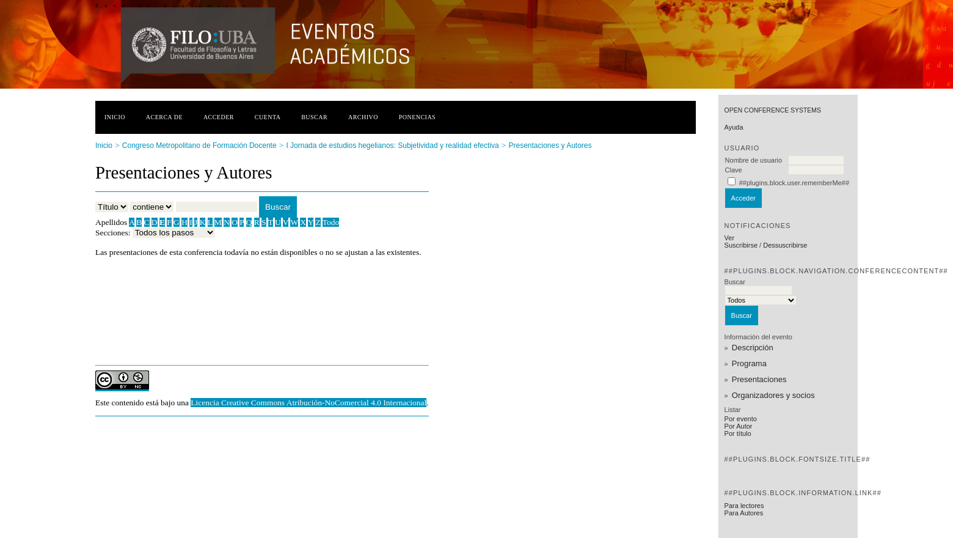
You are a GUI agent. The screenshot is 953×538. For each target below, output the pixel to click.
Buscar (314, 117)
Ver (730, 237)
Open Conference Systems (773, 110)
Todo (331, 222)
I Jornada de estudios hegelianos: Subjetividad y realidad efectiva (392, 145)
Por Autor (739, 426)
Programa (749, 363)
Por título (738, 433)
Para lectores (744, 505)
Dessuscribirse (785, 245)
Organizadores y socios (773, 395)
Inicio (114, 117)
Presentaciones (759, 379)
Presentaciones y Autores (549, 145)
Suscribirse (741, 245)
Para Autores (744, 513)
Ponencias (417, 117)
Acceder (218, 117)
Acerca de (164, 117)
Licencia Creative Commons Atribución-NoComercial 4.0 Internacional (308, 402)
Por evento (741, 418)
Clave (733, 170)
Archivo (363, 117)
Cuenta (268, 117)
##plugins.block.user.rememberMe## (794, 182)
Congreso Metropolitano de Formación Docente (199, 145)
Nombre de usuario (754, 160)
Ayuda (734, 127)
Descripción (752, 347)
